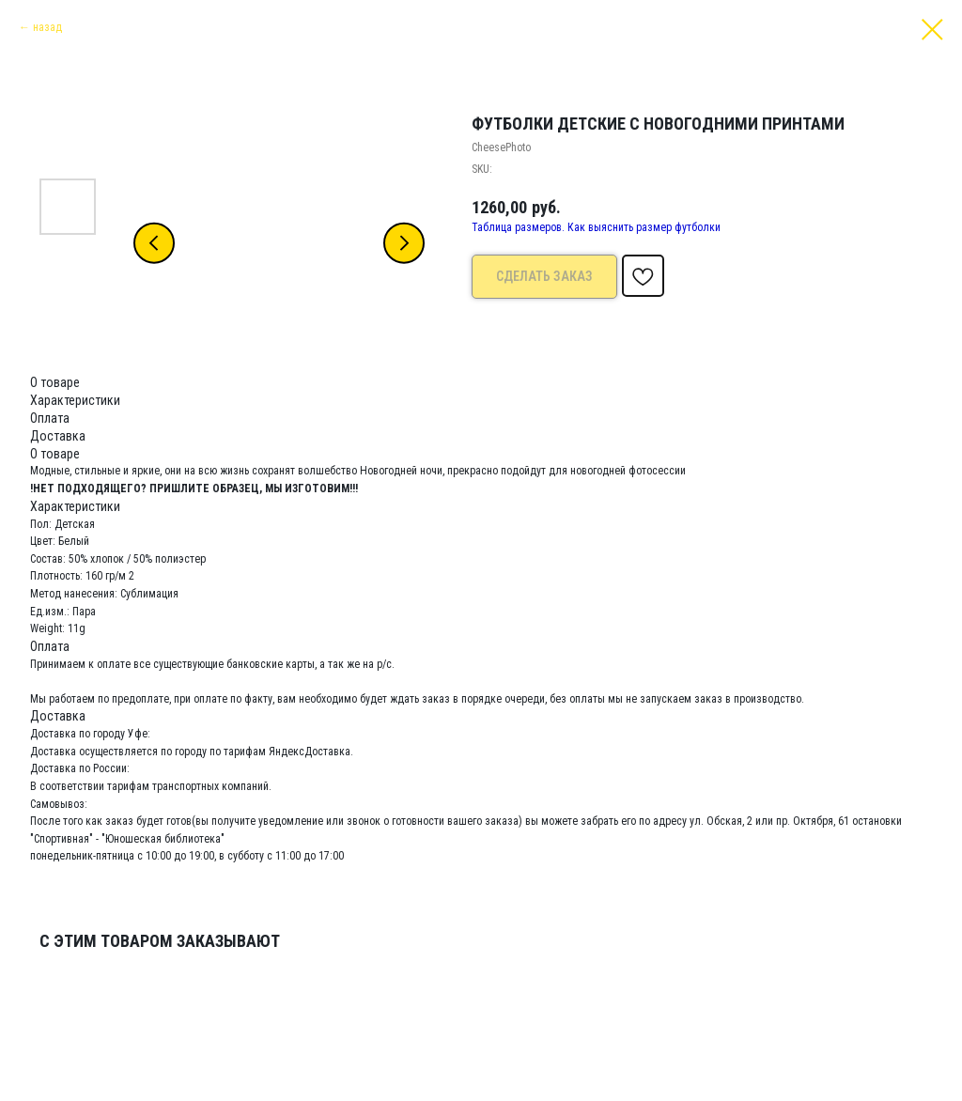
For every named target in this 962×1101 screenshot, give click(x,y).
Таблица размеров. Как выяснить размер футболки (596, 227)
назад (47, 27)
